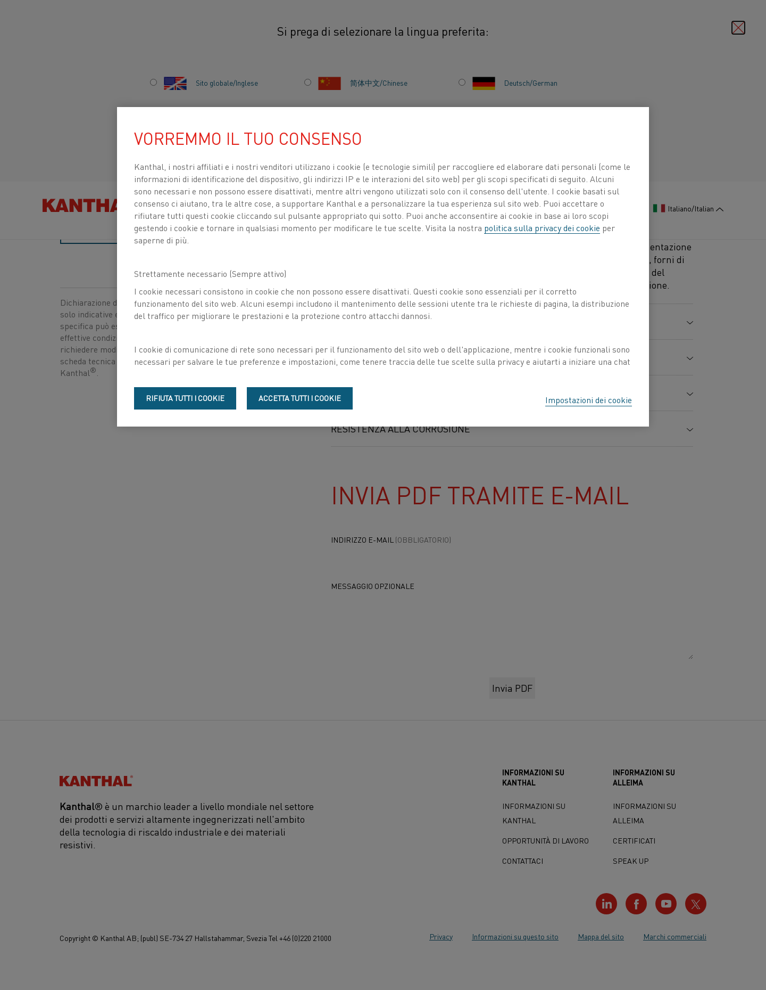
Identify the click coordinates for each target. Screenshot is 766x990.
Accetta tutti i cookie (300, 397)
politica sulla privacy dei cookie (542, 227)
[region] (383, 267)
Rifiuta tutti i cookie (185, 397)
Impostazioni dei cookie (588, 399)
